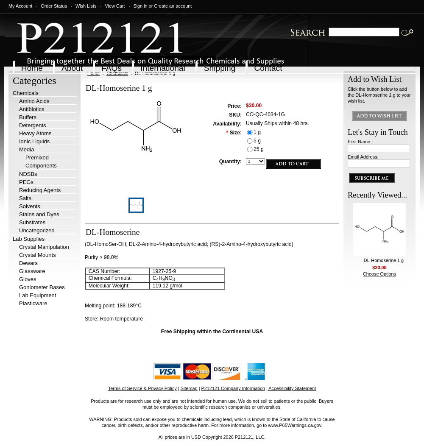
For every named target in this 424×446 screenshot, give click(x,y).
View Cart (115, 5)
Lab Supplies (29, 239)
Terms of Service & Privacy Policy (142, 388)
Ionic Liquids (34, 141)
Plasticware (33, 303)
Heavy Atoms (35, 133)
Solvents (29, 206)
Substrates (32, 222)
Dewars (28, 263)
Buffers (27, 117)
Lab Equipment (37, 295)
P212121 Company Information (233, 388)
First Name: (359, 141)
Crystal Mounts (37, 255)
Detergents (32, 125)
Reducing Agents (40, 190)
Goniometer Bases (42, 287)
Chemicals (26, 93)
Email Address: (363, 156)
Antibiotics (31, 109)
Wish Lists (86, 5)
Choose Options (379, 273)
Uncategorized (37, 230)
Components (41, 165)
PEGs (26, 182)
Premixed (37, 157)
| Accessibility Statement (291, 388)
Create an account (173, 5)
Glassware (32, 271)
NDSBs (28, 174)
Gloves (27, 279)
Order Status (54, 5)
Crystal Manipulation (44, 247)
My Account (20, 5)
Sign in (140, 5)
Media (26, 149)
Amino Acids (34, 101)
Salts (25, 198)
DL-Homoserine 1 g (384, 260)
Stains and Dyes (39, 214)
